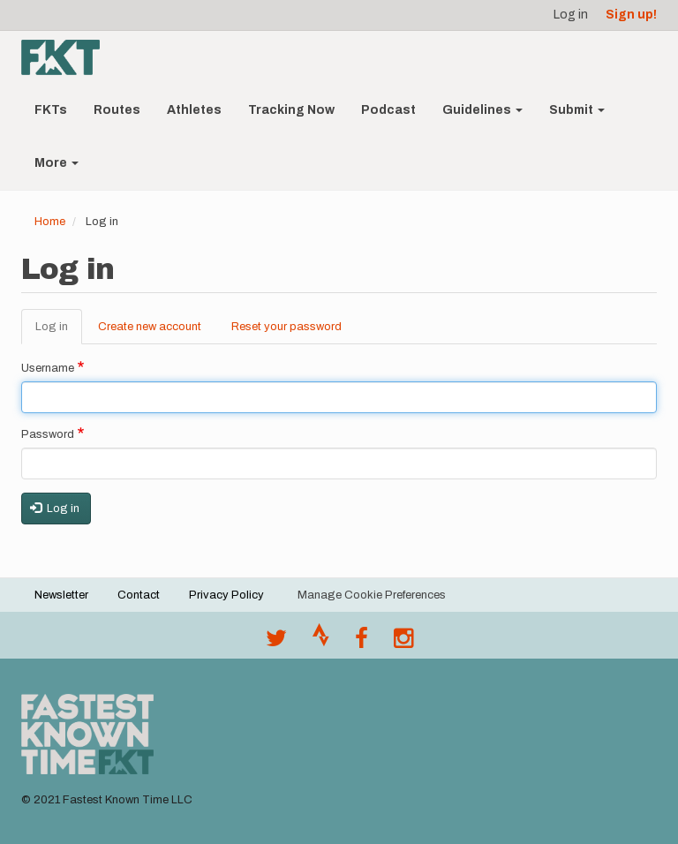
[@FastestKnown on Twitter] (276, 643)
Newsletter (61, 595)
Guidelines (482, 110)
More (56, 163)
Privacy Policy (226, 595)
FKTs (50, 110)
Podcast (388, 110)
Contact (138, 595)
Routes (117, 110)
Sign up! (631, 14)
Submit (577, 110)
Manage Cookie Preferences (372, 595)
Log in (571, 14)
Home (49, 221)
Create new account (149, 326)
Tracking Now (291, 110)
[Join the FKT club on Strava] (321, 643)
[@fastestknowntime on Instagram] (403, 643)
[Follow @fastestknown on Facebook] (361, 643)
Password (47, 434)
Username (47, 368)
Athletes (194, 110)
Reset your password (286, 326)
